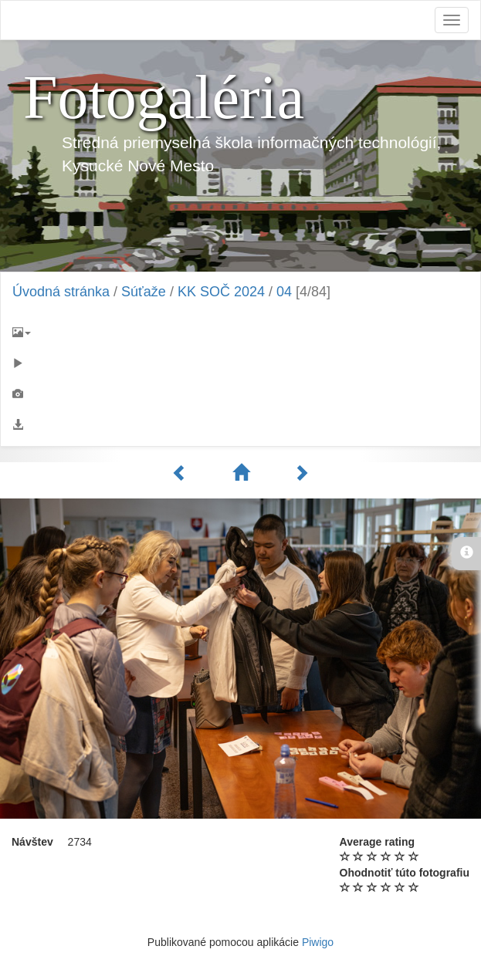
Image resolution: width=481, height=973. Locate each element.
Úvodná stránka (61, 291)
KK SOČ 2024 (221, 291)
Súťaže (143, 291)
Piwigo (318, 942)
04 (284, 291)
